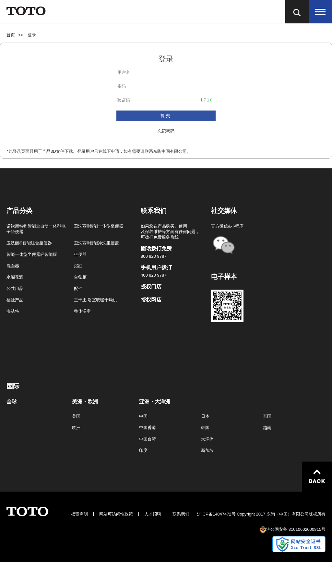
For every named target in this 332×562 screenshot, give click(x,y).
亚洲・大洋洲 (154, 401)
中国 (143, 416)
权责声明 (79, 514)
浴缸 (78, 265)
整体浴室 (82, 311)
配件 (78, 288)
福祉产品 (14, 299)
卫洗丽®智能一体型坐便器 (99, 226)
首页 (10, 35)
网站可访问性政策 (116, 514)
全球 (11, 401)
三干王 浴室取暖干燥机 (95, 299)
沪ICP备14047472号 (216, 514)
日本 (205, 416)
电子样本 (224, 276)
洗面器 (12, 265)
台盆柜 (80, 277)
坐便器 (80, 254)
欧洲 (76, 427)
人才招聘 (152, 514)
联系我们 (180, 514)
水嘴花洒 (14, 277)
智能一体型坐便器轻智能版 (31, 254)
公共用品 (14, 288)
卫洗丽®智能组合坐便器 (29, 243)
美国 (76, 416)
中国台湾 (147, 439)
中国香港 (147, 427)
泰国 (267, 416)
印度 (143, 450)
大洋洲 (207, 439)
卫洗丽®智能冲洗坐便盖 (96, 243)
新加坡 (207, 450)
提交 (166, 115)
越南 (267, 427)
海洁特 (12, 311)
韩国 (205, 427)
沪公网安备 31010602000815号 (296, 529)
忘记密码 (166, 131)
